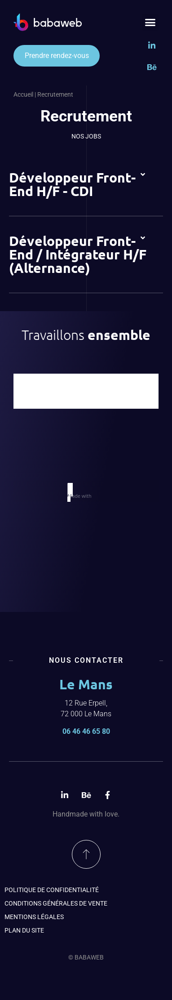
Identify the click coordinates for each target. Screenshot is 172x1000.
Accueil (23, 94)
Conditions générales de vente (55, 903)
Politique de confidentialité (51, 889)
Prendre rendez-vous (57, 55)
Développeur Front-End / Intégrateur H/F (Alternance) (77, 254)
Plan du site (24, 930)
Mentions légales (34, 916)
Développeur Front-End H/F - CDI (72, 184)
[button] (150, 22)
